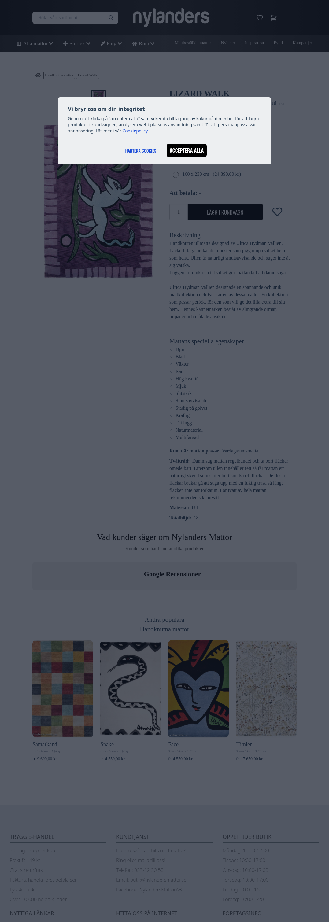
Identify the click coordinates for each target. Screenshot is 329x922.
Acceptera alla (187, 150)
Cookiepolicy (135, 131)
